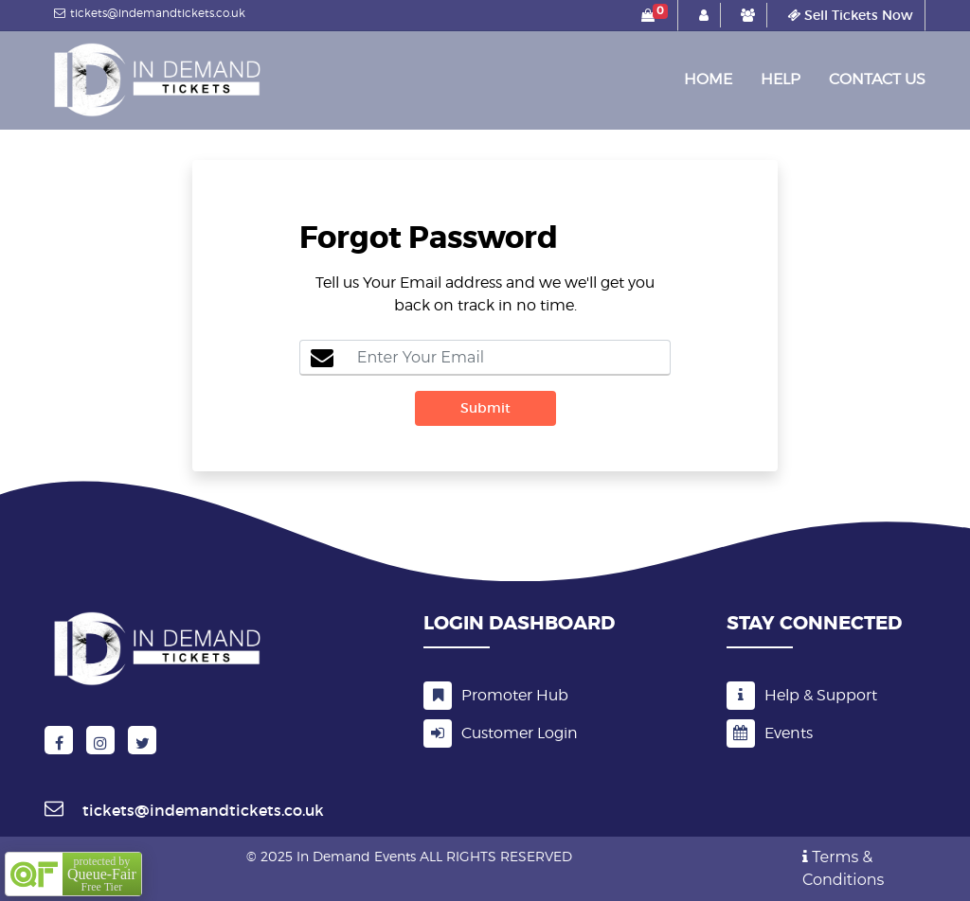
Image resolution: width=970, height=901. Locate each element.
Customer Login (500, 733)
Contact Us (877, 79)
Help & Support (802, 695)
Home (708, 74)
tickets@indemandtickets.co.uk (147, 13)
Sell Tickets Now (850, 15)
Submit (485, 407)
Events (770, 733)
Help (780, 79)
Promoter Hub (495, 695)
